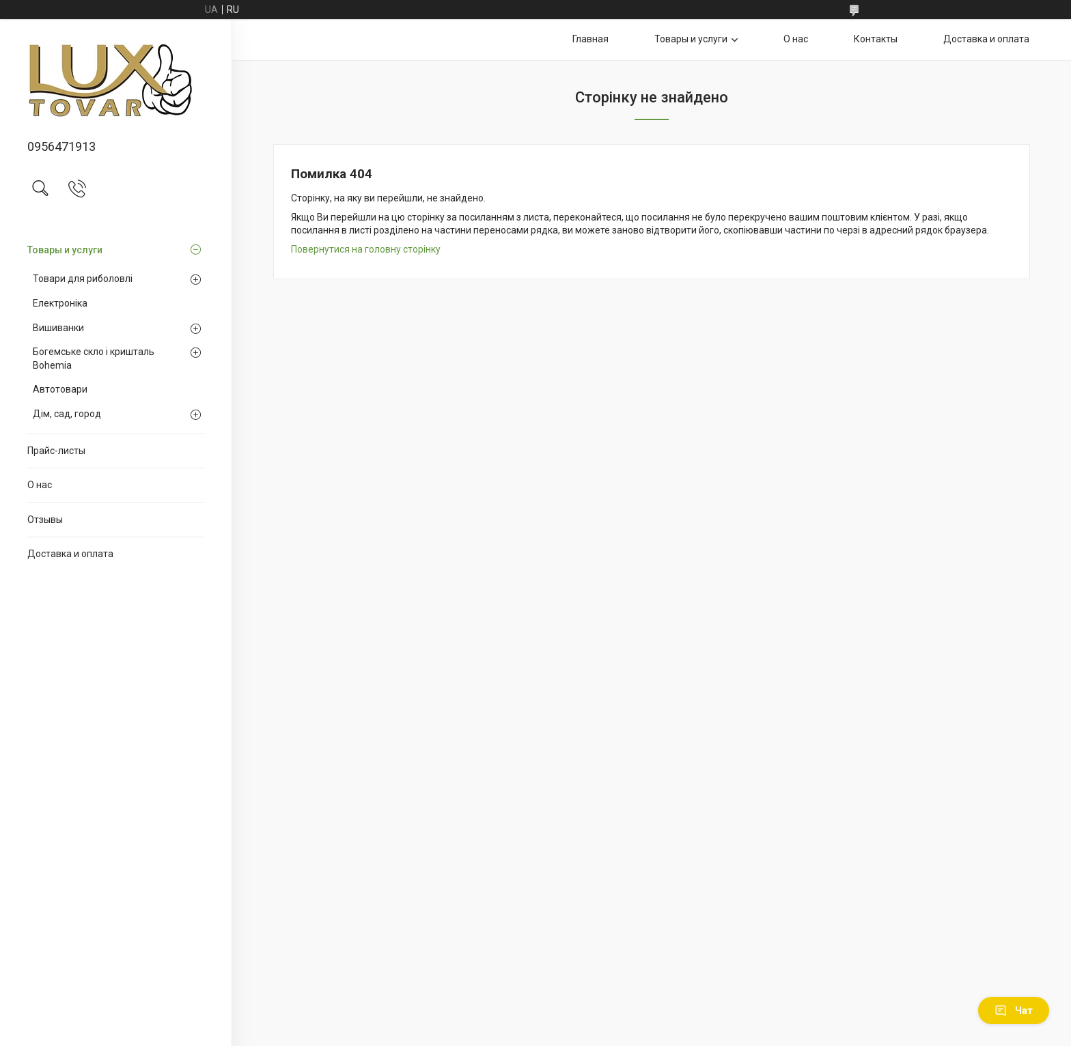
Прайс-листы (56, 450)
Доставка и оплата (70, 553)
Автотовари (60, 389)
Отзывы (45, 519)
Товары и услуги (64, 249)
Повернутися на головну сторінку (366, 249)
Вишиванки (58, 327)
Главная (590, 38)
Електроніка (60, 303)
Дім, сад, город (67, 413)
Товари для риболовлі (83, 278)
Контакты (876, 38)
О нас (39, 484)
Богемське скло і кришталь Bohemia (93, 358)
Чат (1013, 1010)
